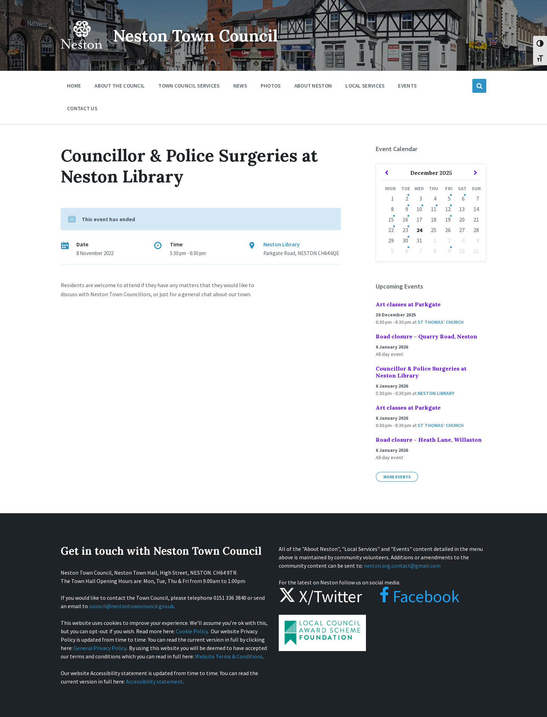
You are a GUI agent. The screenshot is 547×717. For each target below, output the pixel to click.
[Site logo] (82, 53)
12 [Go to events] (448, 209)
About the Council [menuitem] (120, 85)
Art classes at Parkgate (408, 304)
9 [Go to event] (449, 250)
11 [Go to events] (433, 209)
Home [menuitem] (74, 85)
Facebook (412, 596)
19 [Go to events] (448, 219)
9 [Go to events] (406, 209)
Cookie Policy (192, 631)
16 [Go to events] (405, 219)
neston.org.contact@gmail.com (402, 565)
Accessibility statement (154, 681)
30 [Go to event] (405, 240)
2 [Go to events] (406, 198)
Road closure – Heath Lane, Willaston (429, 439)
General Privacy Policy (100, 647)
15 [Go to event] (391, 219)
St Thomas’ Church (441, 322)
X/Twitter (320, 596)
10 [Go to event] (419, 209)
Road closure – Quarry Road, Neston (426, 336)
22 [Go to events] (391, 229)
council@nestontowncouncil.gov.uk (131, 606)
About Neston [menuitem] (313, 85)
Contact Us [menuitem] (82, 108)
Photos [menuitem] (271, 85)
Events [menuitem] (407, 85)
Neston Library (281, 244)
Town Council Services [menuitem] (188, 85)
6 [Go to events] (463, 198)
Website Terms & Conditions (229, 656)
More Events (397, 476)
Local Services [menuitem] (364, 85)
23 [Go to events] (405, 229)
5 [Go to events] (449, 198)
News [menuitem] (240, 85)
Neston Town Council (199, 35)
